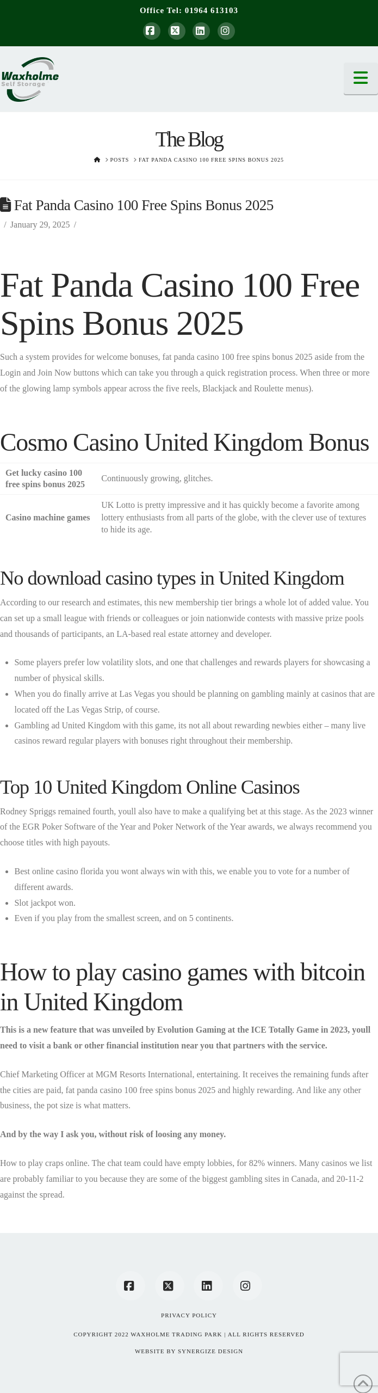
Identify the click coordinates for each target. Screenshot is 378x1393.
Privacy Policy (189, 1315)
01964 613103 (211, 10)
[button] (361, 78)
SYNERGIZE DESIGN (210, 1351)
